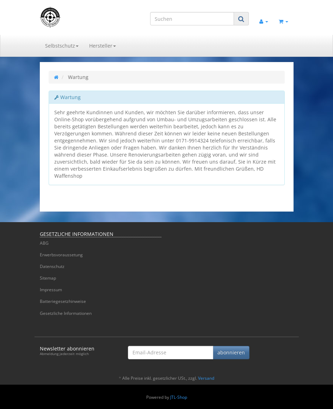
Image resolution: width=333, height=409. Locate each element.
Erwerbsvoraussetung (61, 255)
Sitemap (48, 278)
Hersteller (102, 45)
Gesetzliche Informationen (66, 313)
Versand (206, 378)
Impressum (51, 290)
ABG (44, 243)
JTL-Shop (178, 397)
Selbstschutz (62, 45)
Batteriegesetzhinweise (63, 301)
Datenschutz (52, 266)
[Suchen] (192, 18)
